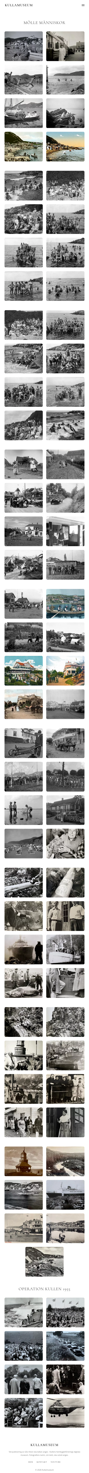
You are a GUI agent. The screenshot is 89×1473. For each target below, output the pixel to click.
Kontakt (42, 1462)
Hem (30, 1462)
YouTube (56, 1462)
